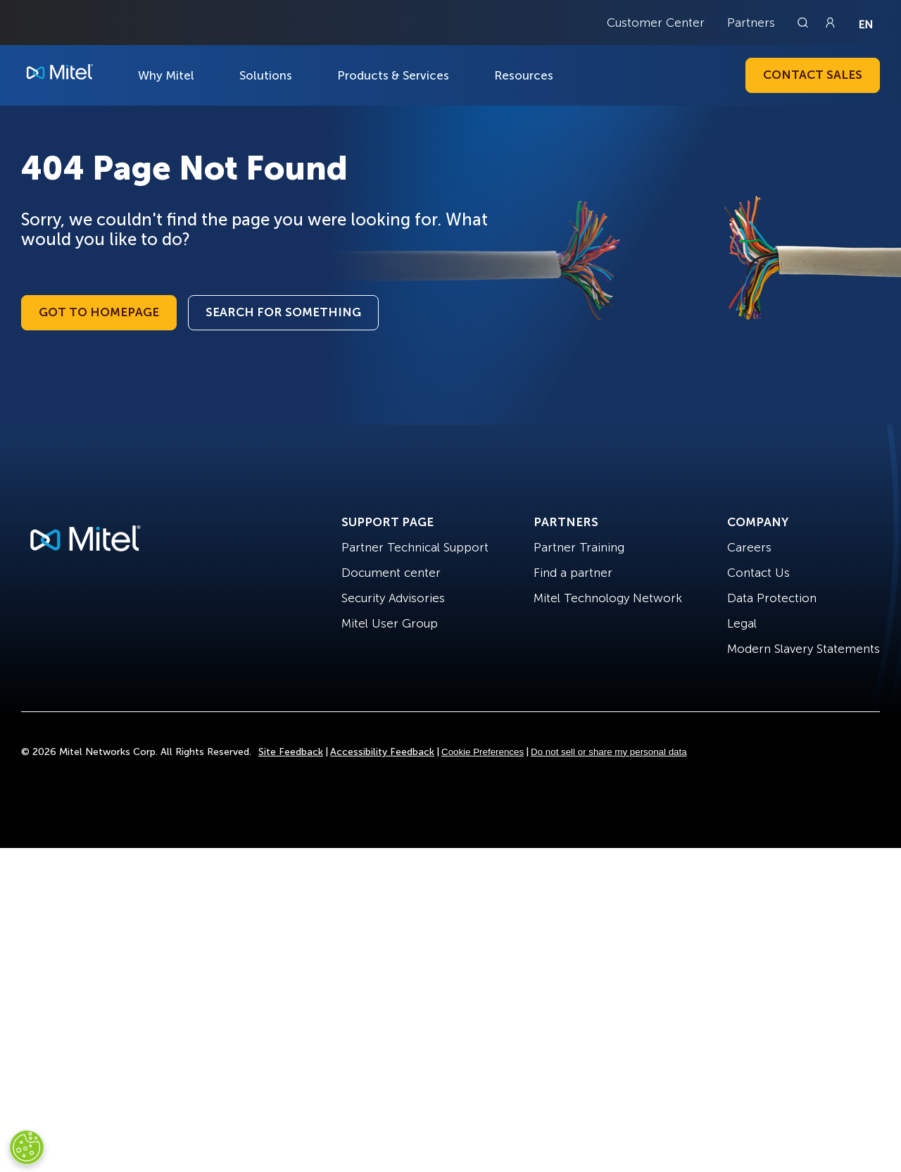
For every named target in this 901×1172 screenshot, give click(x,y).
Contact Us (758, 573)
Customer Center (656, 22)
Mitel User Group (389, 623)
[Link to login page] (830, 22)
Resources (523, 75)
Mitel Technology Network (608, 598)
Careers (749, 547)
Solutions (265, 75)
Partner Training (579, 547)
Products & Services (393, 75)
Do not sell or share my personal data (609, 752)
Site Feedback (290, 752)
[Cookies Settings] (26, 1147)
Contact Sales (812, 75)
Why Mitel (166, 75)
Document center (391, 573)
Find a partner (573, 573)
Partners (751, 22)
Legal (742, 623)
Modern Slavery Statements (803, 649)
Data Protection (772, 598)
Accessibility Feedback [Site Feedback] (382, 752)
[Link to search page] (805, 22)
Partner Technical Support (415, 547)
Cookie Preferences (482, 752)
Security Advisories (393, 598)
